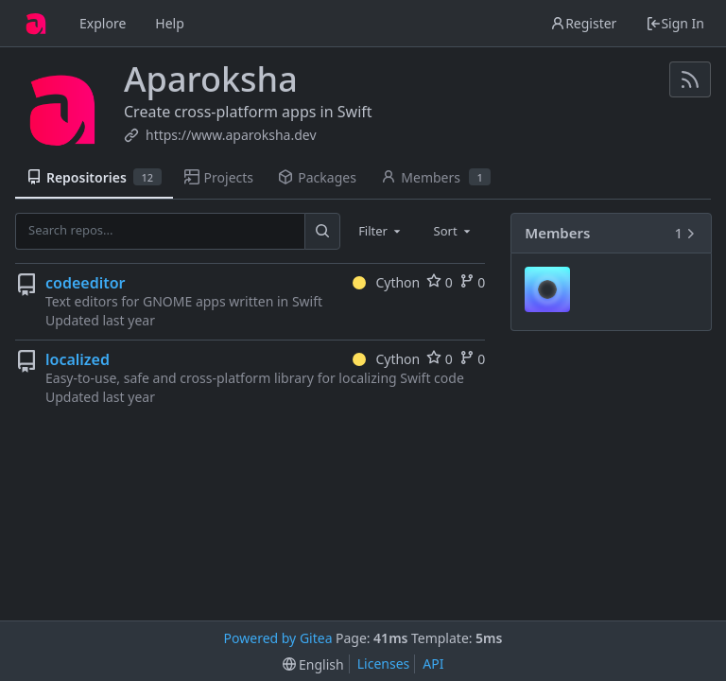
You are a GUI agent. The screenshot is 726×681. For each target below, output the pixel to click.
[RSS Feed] (690, 79)
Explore (102, 23)
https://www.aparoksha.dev (231, 135)
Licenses (383, 663)
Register (583, 23)
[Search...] (322, 231)
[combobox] (381, 231)
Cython (386, 282)
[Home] (35, 24)
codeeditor (85, 282)
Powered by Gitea (278, 638)
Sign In (675, 23)
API (433, 663)
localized (77, 359)
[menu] (313, 664)
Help (169, 23)
